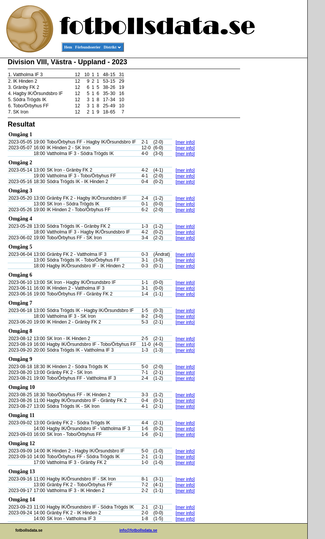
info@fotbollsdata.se (138, 530)
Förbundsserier (88, 47)
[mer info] (185, 142)
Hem (68, 47)
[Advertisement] (272, 175)
